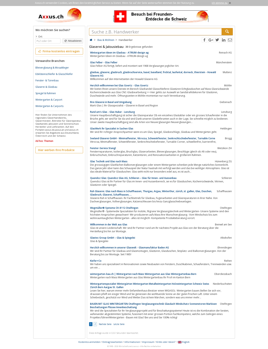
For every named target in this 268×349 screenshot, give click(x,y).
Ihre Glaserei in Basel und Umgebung (111, 102)
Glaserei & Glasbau (46, 87)
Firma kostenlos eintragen (59, 51)
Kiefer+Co (95, 260)
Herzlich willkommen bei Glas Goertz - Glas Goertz (119, 85)
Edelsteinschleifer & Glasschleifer (54, 74)
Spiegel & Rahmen (45, 93)
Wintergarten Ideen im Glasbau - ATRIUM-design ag (119, 52)
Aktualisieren (72, 40)
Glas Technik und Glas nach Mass (108, 161)
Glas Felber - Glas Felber (103, 62)
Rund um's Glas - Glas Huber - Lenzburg (112, 112)
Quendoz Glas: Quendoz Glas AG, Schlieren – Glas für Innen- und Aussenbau (133, 178)
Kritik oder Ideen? (165, 341)
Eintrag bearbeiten (112, 341)
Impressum (148, 341)
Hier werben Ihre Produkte (56, 150)
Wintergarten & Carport (48, 99)
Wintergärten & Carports (49, 106)
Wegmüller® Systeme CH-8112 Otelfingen (114, 208)
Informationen (132, 341)
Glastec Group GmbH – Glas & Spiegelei (112, 237)
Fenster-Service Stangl (103, 148)
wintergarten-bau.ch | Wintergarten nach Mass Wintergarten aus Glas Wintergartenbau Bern (143, 274)
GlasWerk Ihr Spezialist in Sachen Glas (111, 128)
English (184, 341)
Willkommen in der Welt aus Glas (108, 224)
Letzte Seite (118, 324)
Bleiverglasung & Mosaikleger (52, 67)
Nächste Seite (105, 324)
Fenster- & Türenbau (47, 80)
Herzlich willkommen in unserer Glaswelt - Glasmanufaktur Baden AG (129, 247)
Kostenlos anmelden (89, 341)
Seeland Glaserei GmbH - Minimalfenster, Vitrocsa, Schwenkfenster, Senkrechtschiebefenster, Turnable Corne (152, 138)
